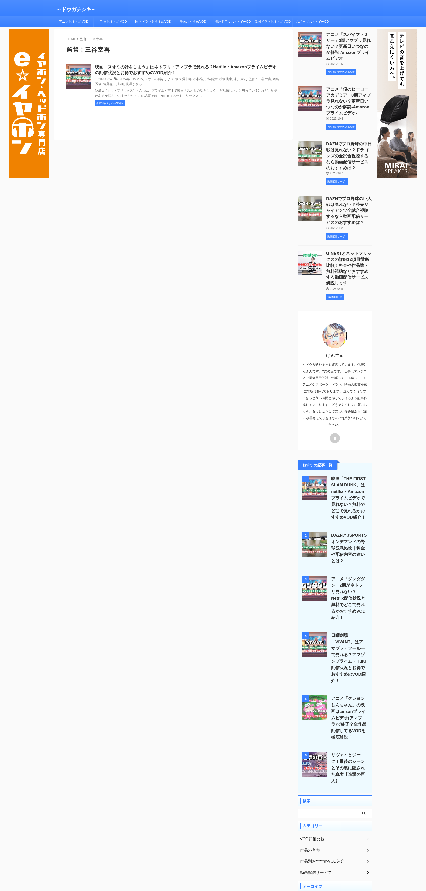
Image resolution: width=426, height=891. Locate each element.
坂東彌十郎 (178, 80)
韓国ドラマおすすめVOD (273, 21)
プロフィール (178, 863)
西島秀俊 (268, 80)
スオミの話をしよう (156, 80)
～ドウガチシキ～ (76, 9)
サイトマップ (239, 863)
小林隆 (192, 80)
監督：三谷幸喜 (250, 80)
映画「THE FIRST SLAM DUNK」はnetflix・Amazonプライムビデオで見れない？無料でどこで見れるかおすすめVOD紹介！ (348, 478)
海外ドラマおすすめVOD (233, 21)
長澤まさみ (120, 85)
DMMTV (136, 80)
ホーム (158, 863)
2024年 (124, 80)
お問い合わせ (263, 863)
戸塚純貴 (205, 80)
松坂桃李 (218, 80)
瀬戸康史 (232, 80)
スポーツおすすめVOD (312, 21)
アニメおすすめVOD (73, 21)
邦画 (109, 85)
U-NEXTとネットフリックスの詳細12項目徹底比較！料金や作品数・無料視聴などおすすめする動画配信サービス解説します (349, 251)
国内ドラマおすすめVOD (153, 21)
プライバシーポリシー (208, 863)
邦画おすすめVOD (113, 21)
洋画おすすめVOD (193, 21)
